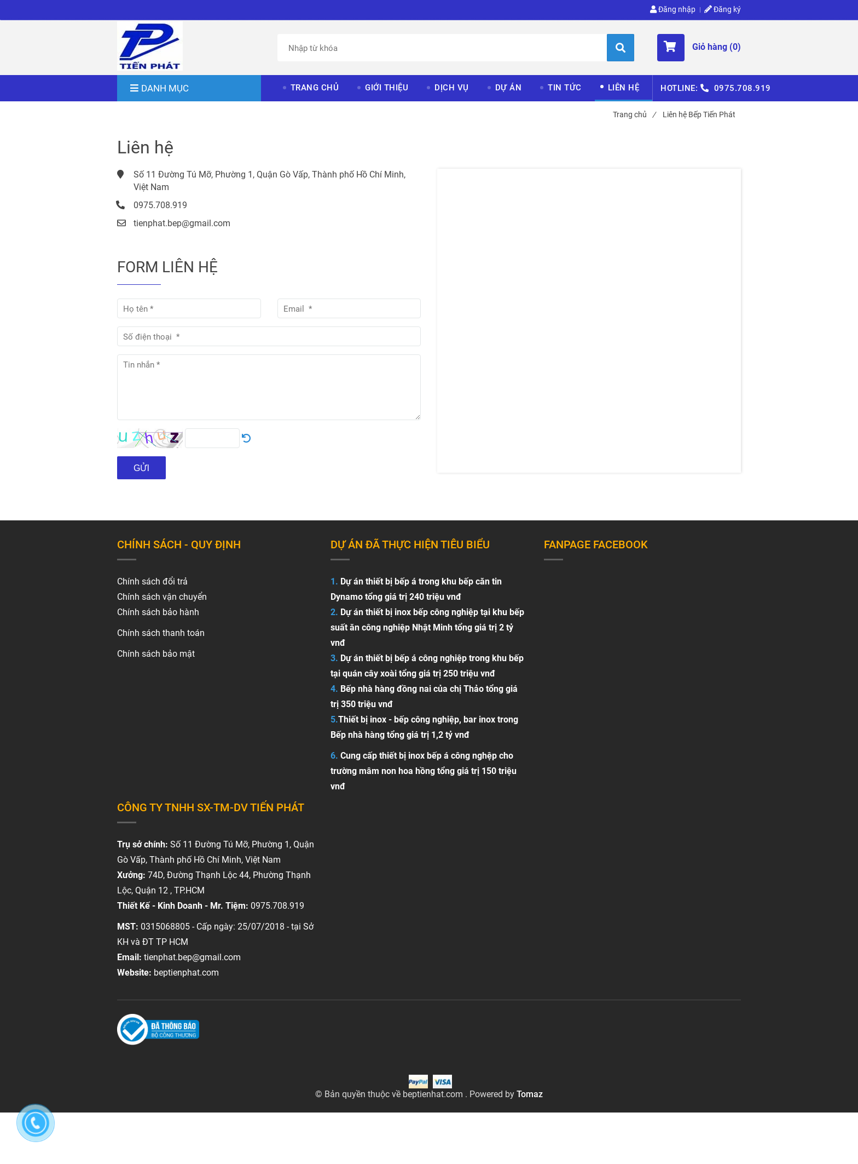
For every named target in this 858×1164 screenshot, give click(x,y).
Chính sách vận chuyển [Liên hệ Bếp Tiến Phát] (162, 597)
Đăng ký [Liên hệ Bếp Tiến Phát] (722, 9)
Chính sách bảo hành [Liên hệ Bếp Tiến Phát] (158, 612)
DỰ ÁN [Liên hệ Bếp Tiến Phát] (508, 88)
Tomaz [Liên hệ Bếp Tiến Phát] (530, 1094)
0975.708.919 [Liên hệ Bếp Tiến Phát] (742, 88)
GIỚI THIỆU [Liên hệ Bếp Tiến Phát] (386, 88)
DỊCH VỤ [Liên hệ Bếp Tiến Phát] (451, 88)
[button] (699, 47)
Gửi (141, 468)
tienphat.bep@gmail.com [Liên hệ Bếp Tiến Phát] (182, 223)
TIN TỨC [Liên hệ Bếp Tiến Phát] (565, 88)
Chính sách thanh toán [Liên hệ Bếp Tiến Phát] (161, 633)
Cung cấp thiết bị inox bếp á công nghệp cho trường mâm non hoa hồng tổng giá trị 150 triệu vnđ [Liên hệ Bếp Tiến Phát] (424, 771)
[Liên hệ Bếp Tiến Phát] (150, 46)
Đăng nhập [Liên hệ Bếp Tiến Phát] (672, 9)
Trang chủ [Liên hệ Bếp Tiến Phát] (634, 114)
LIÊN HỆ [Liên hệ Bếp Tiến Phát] (624, 88)
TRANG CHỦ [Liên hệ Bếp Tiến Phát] (315, 88)
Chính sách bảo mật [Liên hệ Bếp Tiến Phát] (156, 654)
